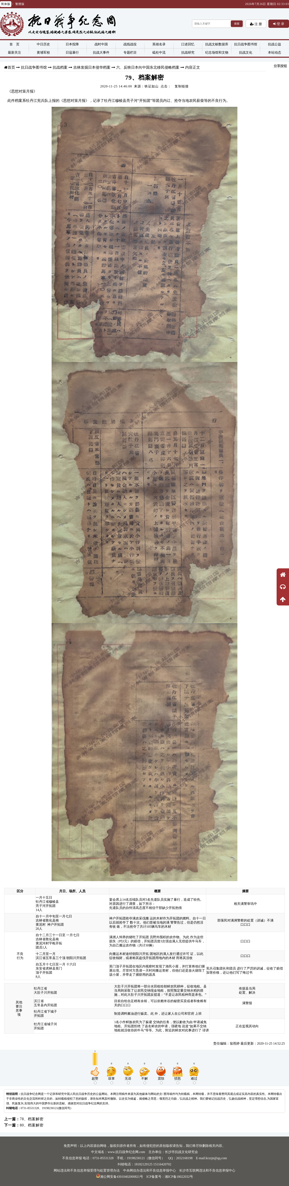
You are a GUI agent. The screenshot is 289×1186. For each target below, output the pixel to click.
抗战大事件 (101, 52)
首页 (11, 67)
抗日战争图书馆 (245, 44)
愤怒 (177, 1080)
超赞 (95, 1080)
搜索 (236, 23)
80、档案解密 (32, 1125)
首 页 (14, 44)
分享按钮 (280, 66)
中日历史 (43, 44)
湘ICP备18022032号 (179, 1176)
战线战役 (130, 44)
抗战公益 (274, 44)
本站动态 (274, 52)
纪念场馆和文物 (216, 52)
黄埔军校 (43, 52)
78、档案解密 (32, 1119)
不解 (144, 1080)
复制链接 (182, 86)
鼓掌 (111, 1080)
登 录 (280, 23)
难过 (194, 1080)
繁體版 (20, 4)
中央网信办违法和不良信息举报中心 (149, 1170)
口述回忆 (187, 44)
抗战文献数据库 (216, 44)
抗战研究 (187, 52)
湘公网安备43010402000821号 (119, 1176)
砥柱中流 (159, 52)
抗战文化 (245, 52)
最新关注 (14, 52)
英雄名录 (159, 44)
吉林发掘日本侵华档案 (91, 67)
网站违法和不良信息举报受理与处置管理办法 (87, 1170)
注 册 (258, 24)
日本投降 (72, 44)
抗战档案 (60, 67)
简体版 (5, 4)
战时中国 (101, 44)
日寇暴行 (72, 52)
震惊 (161, 1080)
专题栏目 (130, 52)
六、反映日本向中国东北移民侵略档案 (147, 67)
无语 (128, 1080)
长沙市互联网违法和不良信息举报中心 (207, 1170)
